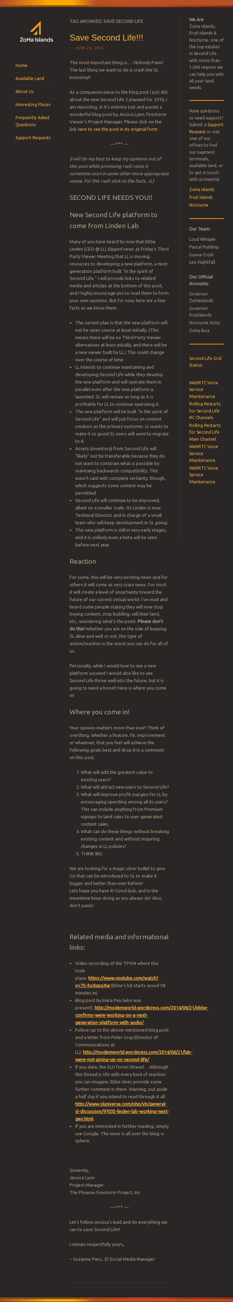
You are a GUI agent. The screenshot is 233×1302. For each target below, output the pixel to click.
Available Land (30, 78)
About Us (25, 91)
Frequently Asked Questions (32, 121)
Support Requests (33, 137)
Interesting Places (33, 104)
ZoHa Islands (201, 189)
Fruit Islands (201, 197)
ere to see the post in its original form (118, 129)
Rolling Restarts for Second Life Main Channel (205, 432)
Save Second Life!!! (106, 37)
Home (22, 65)
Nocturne (198, 205)
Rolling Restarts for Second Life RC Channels (205, 411)
